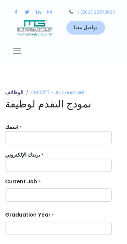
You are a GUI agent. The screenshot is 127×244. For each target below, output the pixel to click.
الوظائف (14, 92)
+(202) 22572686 (96, 12)
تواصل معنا (85, 27)
